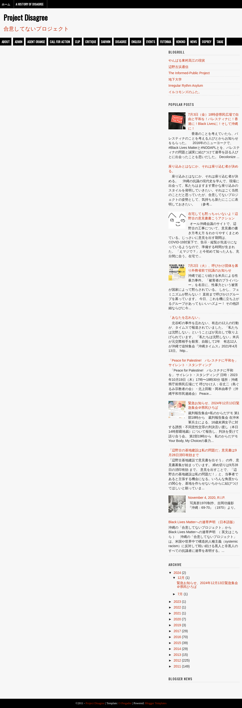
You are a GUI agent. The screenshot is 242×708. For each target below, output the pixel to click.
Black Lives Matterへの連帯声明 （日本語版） (202, 522)
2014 (177, 649)
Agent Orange (36, 41)
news (193, 41)
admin (18, 41)
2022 (177, 607)
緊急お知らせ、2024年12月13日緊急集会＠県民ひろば (207, 584)
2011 (177, 666)
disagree (120, 41)
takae (219, 41)
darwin (105, 41)
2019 (177, 625)
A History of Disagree (29, 4)
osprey (206, 41)
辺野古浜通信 (178, 67)
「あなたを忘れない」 (185, 317)
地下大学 (175, 79)
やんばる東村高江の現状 (186, 60)
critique (90, 41)
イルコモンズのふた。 (185, 92)
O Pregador (125, 703)
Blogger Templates (156, 703)
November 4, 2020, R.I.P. (206, 497)
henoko (180, 41)
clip (77, 41)
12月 (181, 578)
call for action (60, 41)
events (150, 41)
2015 (177, 643)
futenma (165, 41)
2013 (177, 655)
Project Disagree (26, 17)
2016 (177, 637)
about (6, 41)
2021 (177, 613)
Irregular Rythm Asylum (185, 85)
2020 (177, 619)
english (136, 41)
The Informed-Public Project (189, 73)
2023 (177, 602)
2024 (177, 573)
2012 (177, 660)
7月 (180, 594)
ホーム (6, 4)
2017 (177, 631)
